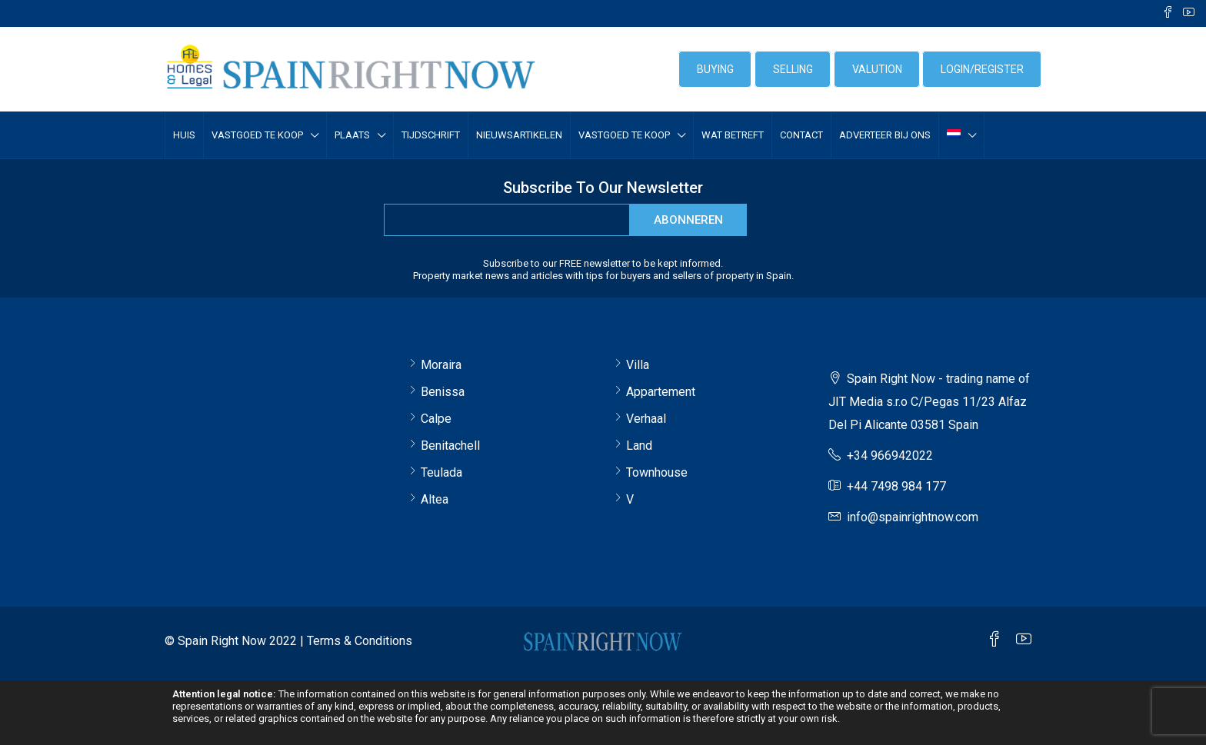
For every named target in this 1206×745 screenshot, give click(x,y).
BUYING (715, 69)
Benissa (443, 391)
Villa (637, 365)
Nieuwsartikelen (519, 135)
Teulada (441, 472)
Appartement (660, 391)
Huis (184, 135)
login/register (982, 69)
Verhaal (646, 418)
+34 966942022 (890, 455)
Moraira (441, 365)
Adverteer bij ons (885, 135)
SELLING (793, 69)
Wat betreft (732, 135)
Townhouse (657, 472)
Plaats (352, 135)
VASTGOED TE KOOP (257, 135)
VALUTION (877, 69)
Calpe (436, 418)
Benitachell (450, 445)
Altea (434, 499)
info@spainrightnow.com (912, 517)
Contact (801, 135)
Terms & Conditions (359, 641)
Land (639, 445)
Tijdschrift (430, 135)
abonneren (688, 220)
